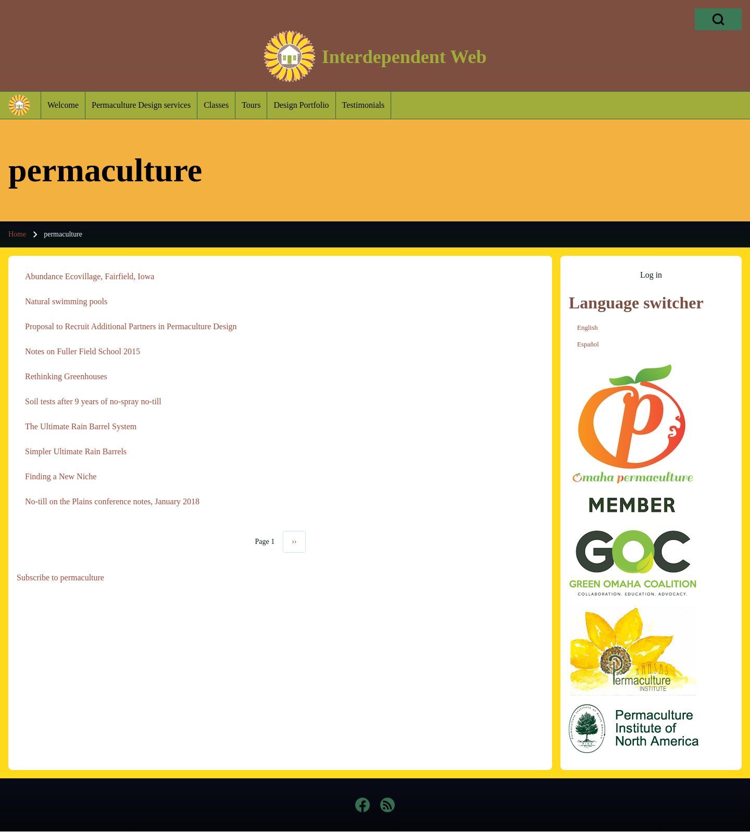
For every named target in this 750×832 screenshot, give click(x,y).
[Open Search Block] (718, 19)
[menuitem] (63, 105)
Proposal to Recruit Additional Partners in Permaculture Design (131, 326)
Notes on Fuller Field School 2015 (82, 351)
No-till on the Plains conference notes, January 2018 (112, 501)
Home (17, 234)
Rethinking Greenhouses (66, 376)
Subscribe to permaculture (60, 577)
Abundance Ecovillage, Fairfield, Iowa (89, 276)
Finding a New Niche (60, 476)
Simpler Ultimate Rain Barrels (76, 451)
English (587, 327)
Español (588, 344)
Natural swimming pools (66, 301)
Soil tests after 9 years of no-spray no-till (93, 401)
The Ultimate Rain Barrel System (80, 426)
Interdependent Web (404, 56)
